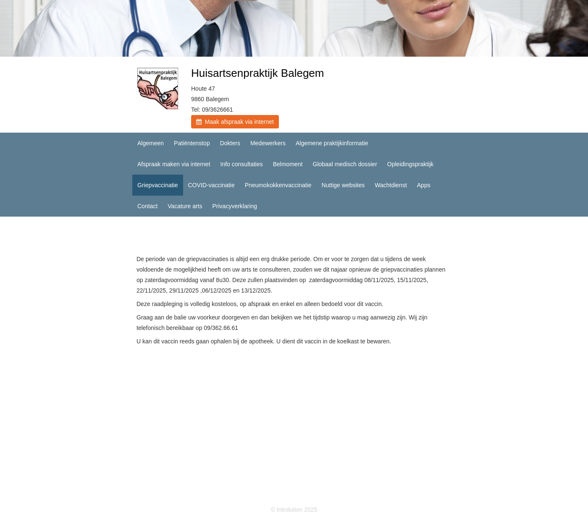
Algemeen (150, 143)
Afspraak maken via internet (173, 164)
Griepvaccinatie (157, 185)
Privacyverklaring (234, 206)
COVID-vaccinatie (211, 185)
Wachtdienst (391, 185)
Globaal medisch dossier (345, 164)
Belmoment (288, 164)
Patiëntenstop (192, 143)
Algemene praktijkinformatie (332, 143)
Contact (147, 206)
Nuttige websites (343, 185)
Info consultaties (241, 164)
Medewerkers (268, 143)
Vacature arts (185, 206)
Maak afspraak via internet (235, 121)
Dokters (230, 143)
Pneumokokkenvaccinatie (278, 185)
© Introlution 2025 (294, 509)
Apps (423, 185)
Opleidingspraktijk (410, 164)
